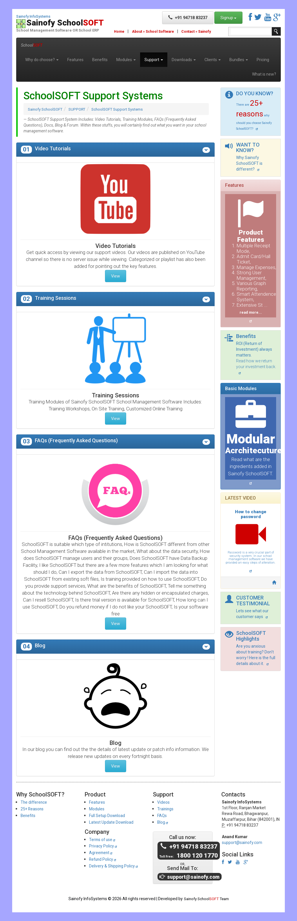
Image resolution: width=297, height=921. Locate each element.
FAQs (162, 815)
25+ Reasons (34, 809)
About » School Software (155, 31)
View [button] (115, 276)
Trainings (166, 809)
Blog (163, 822)
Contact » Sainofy (200, 31)
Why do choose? (42, 59)
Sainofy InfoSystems (33, 17)
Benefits (100, 59)
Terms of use (104, 839)
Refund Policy (105, 859)
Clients (212, 59)
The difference (35, 802)
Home (119, 31)
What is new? (264, 74)
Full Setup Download (110, 815)
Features (75, 59)
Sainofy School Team (206, 898)
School (31, 45)
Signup (228, 17)
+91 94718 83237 (187, 17)
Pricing (263, 59)
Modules (126, 59)
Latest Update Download (114, 822)
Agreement (102, 852)
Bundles (238, 59)
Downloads (184, 59)
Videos (164, 802)
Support (153, 59)
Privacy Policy (105, 846)
